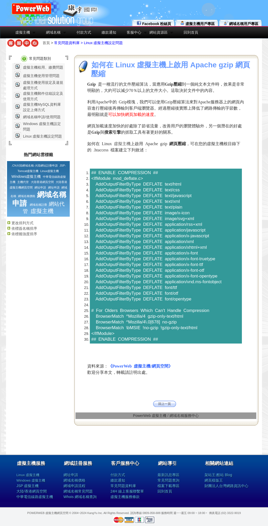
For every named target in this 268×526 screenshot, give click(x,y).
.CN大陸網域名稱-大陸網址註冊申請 (34, 165)
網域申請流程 (74, 486)
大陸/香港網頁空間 (31, 491)
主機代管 (23, 182)
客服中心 (134, 32)
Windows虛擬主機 (26, 176)
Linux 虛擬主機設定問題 (42, 136)
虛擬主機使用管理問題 (41, 76)
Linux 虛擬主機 (27, 475)
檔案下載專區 (168, 486)
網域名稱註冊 (38, 204)
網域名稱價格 (26, 196)
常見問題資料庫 (123, 486)
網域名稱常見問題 (78, 491)
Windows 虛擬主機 (30, 480)
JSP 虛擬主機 (27, 486)
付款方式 (84, 32)
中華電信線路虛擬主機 (34, 497)
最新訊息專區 (168, 475)
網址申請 (40, 187)
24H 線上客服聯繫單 (127, 491)
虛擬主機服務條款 (125, 497)
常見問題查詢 (168, 480)
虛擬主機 (22, 32)
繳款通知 (109, 32)
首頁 (46, 43)
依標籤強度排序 (22, 234)
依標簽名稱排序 (22, 228)
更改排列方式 (20, 223)
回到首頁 (191, 32)
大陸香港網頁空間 (42, 182)
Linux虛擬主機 (49, 171)
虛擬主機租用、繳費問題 (43, 67)
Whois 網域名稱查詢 (80, 497)
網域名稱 (53, 32)
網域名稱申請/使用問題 (42, 117)
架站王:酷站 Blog (218, 475)
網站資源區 (158, 32)
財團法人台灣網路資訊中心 (226, 486)
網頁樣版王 (214, 480)
